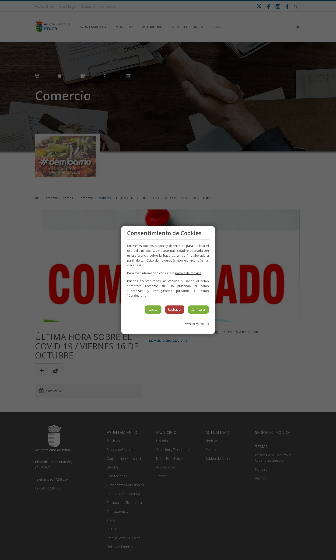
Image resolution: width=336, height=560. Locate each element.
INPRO (204, 324)
